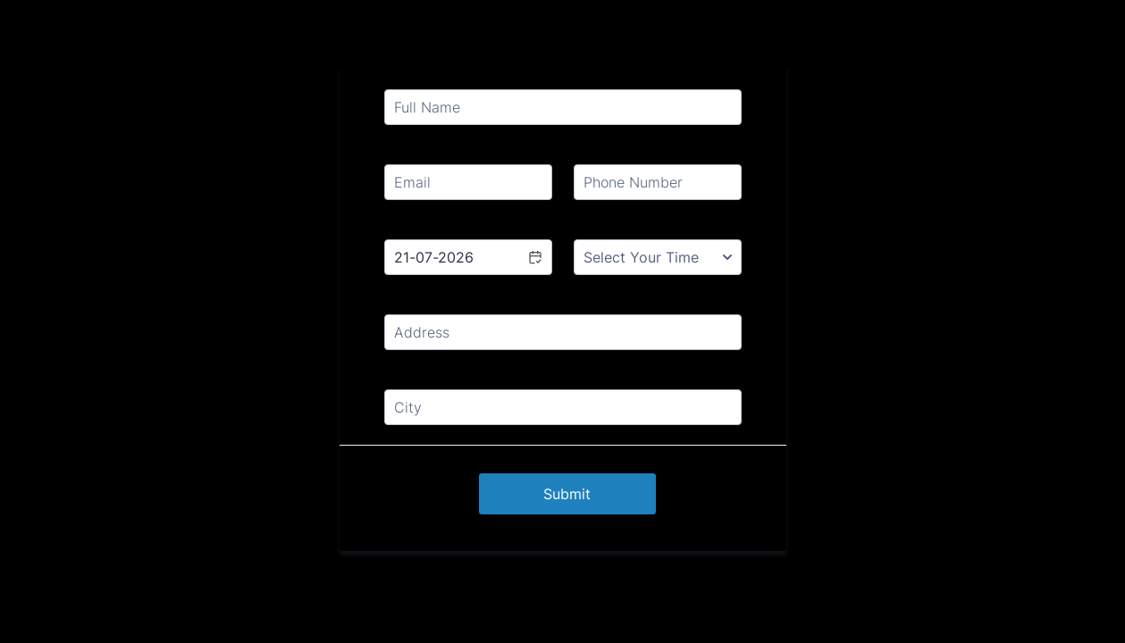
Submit (567, 494)
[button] (534, 257)
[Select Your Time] (658, 257)
